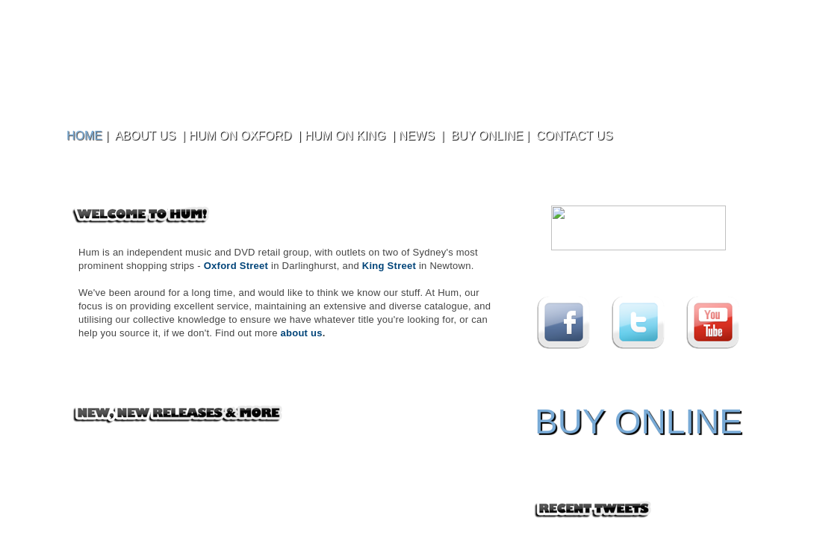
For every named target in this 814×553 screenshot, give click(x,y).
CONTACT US (574, 135)
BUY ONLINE (487, 135)
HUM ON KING (345, 135)
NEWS (417, 135)
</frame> (638, 229)
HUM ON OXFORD (240, 135)
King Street (389, 265)
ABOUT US (145, 135)
